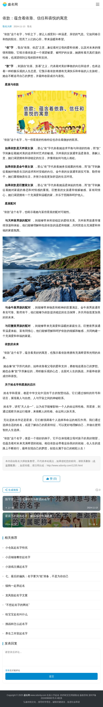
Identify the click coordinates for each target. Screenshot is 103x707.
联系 (60, 698)
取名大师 (7, 26)
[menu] (97, 4)
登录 (7, 670)
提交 (51, 676)
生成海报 (11, 489)
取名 (29, 26)
